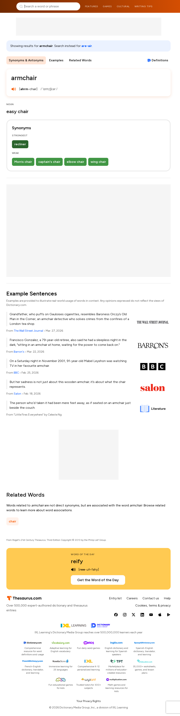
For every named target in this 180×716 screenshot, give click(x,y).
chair (12, 521)
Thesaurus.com (9, 6)
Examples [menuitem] (56, 60)
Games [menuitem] (107, 6)
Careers (132, 598)
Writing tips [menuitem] (144, 6)
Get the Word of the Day (98, 580)
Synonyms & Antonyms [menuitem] (26, 60)
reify (77, 561)
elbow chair (75, 162)
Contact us (150, 598)
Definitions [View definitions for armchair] (160, 60)
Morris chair (23, 162)
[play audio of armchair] (13, 89)
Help (167, 598)
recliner (20, 144)
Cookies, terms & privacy (153, 605)
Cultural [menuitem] (123, 6)
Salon (17, 393)
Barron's (19, 351)
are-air (86, 46)
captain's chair (49, 162)
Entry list (115, 598)
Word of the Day (83, 554)
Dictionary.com (171, 6)
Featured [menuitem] (91, 6)
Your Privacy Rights (88, 701)
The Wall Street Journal (28, 330)
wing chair (98, 162)
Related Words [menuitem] (80, 60)
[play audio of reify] (73, 569)
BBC (16, 372)
